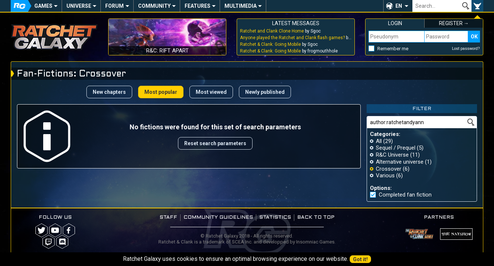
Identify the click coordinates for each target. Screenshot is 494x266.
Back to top (316, 217)
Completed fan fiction (405, 195)
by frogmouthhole (289, 51)
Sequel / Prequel (395, 147)
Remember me (392, 48)
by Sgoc (280, 31)
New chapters (109, 92)
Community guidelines (218, 217)
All (379, 141)
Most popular (160, 92)
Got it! (360, 259)
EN (398, 6)
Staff (168, 217)
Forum (114, 6)
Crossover (388, 169)
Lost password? (466, 48)
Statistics (275, 217)
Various (385, 175)
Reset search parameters (215, 143)
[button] (397, 6)
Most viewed (211, 92)
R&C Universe (392, 154)
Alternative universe (399, 161)
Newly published (265, 92)
